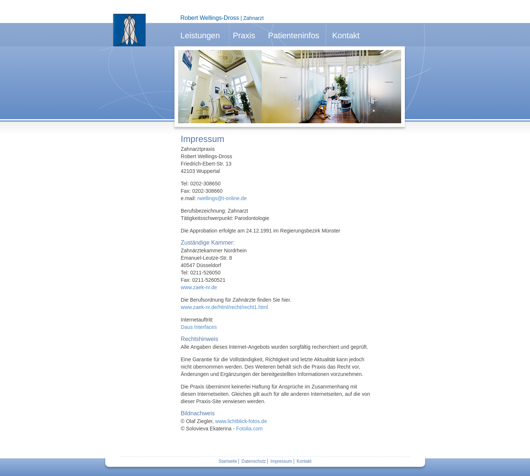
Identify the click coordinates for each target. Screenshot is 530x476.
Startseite (228, 461)
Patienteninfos (293, 35)
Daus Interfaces (199, 327)
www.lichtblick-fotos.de (241, 421)
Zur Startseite (129, 30)
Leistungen (200, 35)
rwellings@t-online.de (222, 198)
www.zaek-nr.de (199, 287)
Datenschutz (253, 461)
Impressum (281, 461)
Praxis (244, 35)
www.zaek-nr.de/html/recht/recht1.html (224, 307)
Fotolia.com (249, 428)
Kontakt (346, 35)
